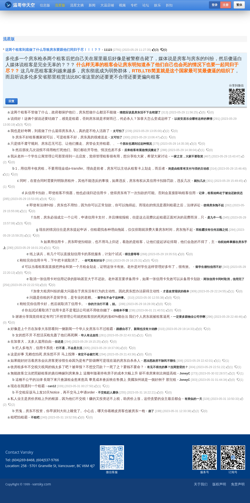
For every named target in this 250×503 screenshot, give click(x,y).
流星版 (60, 5)
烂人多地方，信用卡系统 (34, 348)
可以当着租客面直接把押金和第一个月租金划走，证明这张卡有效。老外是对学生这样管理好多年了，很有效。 (109, 267)
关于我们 (201, 484)
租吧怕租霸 (19, 417)
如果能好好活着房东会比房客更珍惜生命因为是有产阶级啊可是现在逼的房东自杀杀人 (75, 360)
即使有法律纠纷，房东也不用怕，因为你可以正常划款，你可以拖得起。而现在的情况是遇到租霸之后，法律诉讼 (115, 205)
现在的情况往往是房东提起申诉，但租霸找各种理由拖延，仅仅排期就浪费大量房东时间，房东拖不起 (116, 229)
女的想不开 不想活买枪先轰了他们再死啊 (47, 335)
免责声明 (238, 484)
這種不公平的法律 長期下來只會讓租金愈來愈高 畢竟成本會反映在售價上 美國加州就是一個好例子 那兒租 (96, 380)
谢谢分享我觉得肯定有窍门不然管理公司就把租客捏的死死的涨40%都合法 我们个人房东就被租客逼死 (93, 316)
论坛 (145, 5)
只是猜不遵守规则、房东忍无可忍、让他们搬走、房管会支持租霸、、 (63, 143)
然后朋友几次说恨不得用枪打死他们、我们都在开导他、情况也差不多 (68, 150)
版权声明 (219, 484)
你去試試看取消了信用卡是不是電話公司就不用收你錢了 (68, 310)
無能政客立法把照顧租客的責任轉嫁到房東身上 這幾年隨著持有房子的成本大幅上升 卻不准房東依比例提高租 (93, 373)
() (155, 50)
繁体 (239, 5)
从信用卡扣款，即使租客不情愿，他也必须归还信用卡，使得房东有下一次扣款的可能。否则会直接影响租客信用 (111, 193)
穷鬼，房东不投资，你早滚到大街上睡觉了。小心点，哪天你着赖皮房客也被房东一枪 (80, 411)
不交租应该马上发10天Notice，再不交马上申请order (55, 392)
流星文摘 (77, 5)
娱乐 (157, 5)
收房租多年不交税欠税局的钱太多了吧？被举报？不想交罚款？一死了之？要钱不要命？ (77, 367)
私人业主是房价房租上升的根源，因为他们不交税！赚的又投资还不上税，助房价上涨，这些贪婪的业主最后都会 (96, 399)
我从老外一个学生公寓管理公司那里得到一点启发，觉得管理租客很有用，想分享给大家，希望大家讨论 (89, 156)
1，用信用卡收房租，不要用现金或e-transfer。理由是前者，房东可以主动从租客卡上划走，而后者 (90, 168)
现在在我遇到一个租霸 (28, 386)
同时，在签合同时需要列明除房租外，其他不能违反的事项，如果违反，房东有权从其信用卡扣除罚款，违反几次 (106, 181)
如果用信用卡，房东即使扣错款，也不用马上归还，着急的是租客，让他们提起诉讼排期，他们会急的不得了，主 (130, 242)
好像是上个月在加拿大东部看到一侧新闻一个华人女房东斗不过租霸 (62, 329)
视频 (122, 5)
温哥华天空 (20, 4)
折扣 (169, 5)
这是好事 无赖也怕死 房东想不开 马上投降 (43, 354)
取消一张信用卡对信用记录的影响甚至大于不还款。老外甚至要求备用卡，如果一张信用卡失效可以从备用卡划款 (115, 279)
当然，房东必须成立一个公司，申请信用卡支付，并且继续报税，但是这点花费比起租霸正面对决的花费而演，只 (119, 217)
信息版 (45, 5)
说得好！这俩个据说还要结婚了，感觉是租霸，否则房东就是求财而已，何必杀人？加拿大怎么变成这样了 (91, 118)
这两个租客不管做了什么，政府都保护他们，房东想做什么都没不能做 (63, 112)
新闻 (92, 5)
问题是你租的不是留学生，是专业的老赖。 (62, 297)
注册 (226, 5)
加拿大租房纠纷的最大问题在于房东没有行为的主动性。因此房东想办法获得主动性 (97, 291)
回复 (11, 101)
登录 (215, 5)
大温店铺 (107, 5)
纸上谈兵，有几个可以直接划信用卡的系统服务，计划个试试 (76, 254)
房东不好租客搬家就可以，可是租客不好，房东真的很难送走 (62, 137)
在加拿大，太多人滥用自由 (31, 341)
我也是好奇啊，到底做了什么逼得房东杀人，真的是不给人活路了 (60, 131)
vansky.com (41, 484)
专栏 (134, 5)
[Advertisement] (126, 22)
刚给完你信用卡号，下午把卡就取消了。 (51, 260)
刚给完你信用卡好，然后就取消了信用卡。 (53, 304)
